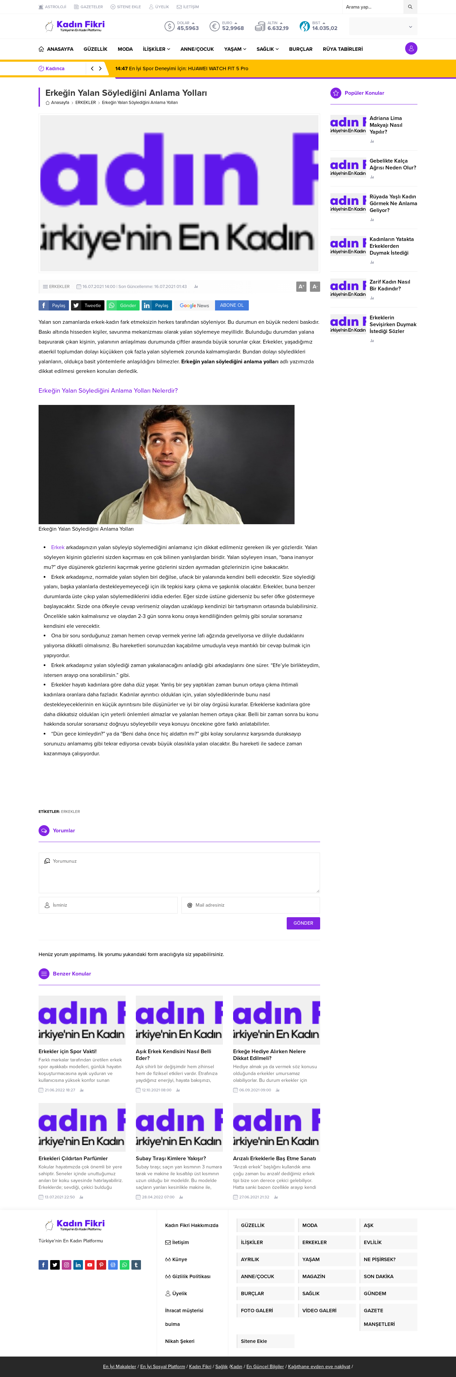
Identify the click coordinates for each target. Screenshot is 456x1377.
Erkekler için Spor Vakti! (68, 1051)
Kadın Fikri (200, 1367)
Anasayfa (57, 102)
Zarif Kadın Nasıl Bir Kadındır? (390, 285)
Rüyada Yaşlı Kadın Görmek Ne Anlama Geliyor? (393, 203)
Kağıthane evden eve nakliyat (319, 1367)
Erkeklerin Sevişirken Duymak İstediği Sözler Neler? (393, 328)
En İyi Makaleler (119, 1367)
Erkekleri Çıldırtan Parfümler (73, 1158)
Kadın (236, 1367)
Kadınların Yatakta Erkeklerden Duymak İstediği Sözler (392, 249)
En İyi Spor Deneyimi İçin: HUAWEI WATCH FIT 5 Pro (181, 68)
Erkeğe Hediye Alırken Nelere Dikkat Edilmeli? (269, 1055)
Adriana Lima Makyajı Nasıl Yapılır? (386, 125)
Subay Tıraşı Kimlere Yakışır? (171, 1158)
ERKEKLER (85, 102)
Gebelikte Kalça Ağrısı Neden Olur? (393, 164)
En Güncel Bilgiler (265, 1367)
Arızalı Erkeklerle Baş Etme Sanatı (274, 1158)
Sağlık (221, 1367)
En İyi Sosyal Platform (162, 1367)
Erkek (58, 547)
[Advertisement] (179, 782)
